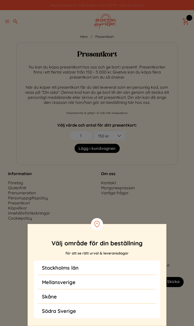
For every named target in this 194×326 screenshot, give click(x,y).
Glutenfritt (17, 187)
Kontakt (108, 182)
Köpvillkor (17, 208)
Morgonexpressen (118, 187)
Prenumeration (22, 192)
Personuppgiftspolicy (28, 197)
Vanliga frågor (115, 192)
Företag (15, 182)
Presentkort (104, 36)
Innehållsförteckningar (29, 213)
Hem (84, 36)
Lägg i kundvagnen (97, 148)
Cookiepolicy (20, 218)
